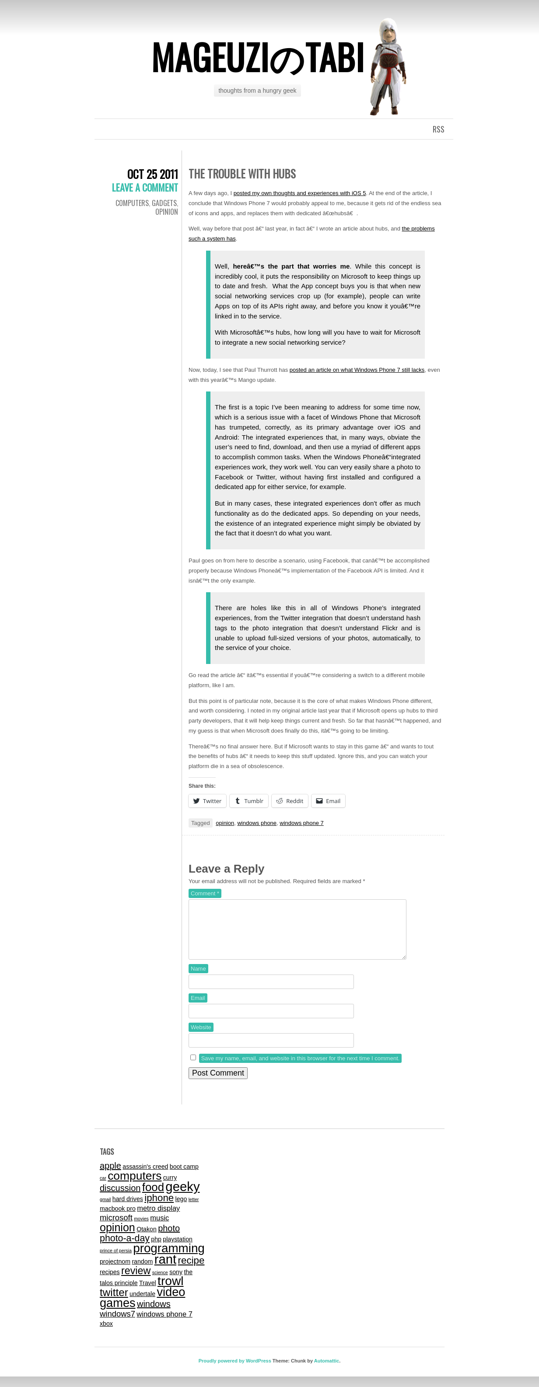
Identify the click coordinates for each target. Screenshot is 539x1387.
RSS (438, 129)
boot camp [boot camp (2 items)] (184, 1177)
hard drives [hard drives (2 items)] (127, 1209)
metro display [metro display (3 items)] (158, 1219)
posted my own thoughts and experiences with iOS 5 (300, 193)
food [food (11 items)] (153, 1197)
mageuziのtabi (257, 56)
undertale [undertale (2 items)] (142, 1304)
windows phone (256, 823)
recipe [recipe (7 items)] (191, 1270)
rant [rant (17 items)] (165, 1269)
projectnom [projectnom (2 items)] (115, 1271)
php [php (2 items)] (156, 1249)
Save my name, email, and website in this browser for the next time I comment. (300, 1069)
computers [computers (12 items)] (134, 1186)
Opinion (166, 211)
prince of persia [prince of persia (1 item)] (116, 1261)
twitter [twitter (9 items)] (114, 1303)
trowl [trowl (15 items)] (170, 1291)
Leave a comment (145, 187)
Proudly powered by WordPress (235, 1371)
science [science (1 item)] (160, 1283)
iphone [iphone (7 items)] (159, 1208)
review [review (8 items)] (135, 1281)
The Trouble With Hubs (242, 173)
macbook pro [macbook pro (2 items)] (118, 1219)
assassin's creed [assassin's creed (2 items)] (145, 1177)
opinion (225, 823)
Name (198, 979)
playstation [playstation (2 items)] (177, 1249)
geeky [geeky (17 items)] (182, 1197)
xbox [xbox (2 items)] (106, 1334)
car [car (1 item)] (103, 1188)
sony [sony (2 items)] (175, 1282)
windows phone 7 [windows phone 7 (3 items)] (164, 1324)
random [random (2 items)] (142, 1271)
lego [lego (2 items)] (181, 1209)
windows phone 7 (301, 823)
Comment (205, 893)
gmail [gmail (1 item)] (105, 1209)
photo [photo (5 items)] (169, 1239)
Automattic (326, 1371)
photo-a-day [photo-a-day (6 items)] (125, 1249)
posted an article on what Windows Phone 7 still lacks (357, 370)
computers (132, 203)
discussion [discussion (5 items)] (120, 1198)
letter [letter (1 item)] (194, 1209)
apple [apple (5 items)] (110, 1176)
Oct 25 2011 (152, 174)
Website (201, 1037)
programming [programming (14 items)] (169, 1258)
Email (198, 1008)
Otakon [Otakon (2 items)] (146, 1239)
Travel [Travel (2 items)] (147, 1293)
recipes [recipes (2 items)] (110, 1282)
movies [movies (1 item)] (141, 1229)
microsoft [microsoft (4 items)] (116, 1228)
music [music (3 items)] (159, 1228)
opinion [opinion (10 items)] (117, 1238)
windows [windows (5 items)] (154, 1314)
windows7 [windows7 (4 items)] (117, 1324)
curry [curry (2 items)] (170, 1187)
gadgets (164, 203)
